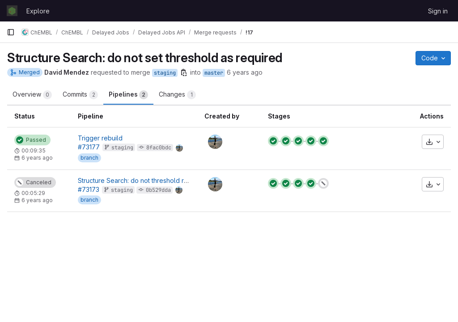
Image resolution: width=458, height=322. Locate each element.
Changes (177, 94)
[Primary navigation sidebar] (11, 32)
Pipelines (128, 94)
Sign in (438, 11)
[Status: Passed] (32, 140)
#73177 (89, 147)
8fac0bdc (158, 147)
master (213, 72)
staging (165, 72)
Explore (38, 11)
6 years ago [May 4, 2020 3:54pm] (245, 72)
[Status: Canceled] (35, 182)
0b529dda (158, 190)
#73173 (88, 189)
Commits (80, 94)
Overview (32, 94)
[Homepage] (12, 11)
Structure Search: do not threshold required (142, 180)
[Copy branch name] (183, 72)
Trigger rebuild (100, 138)
